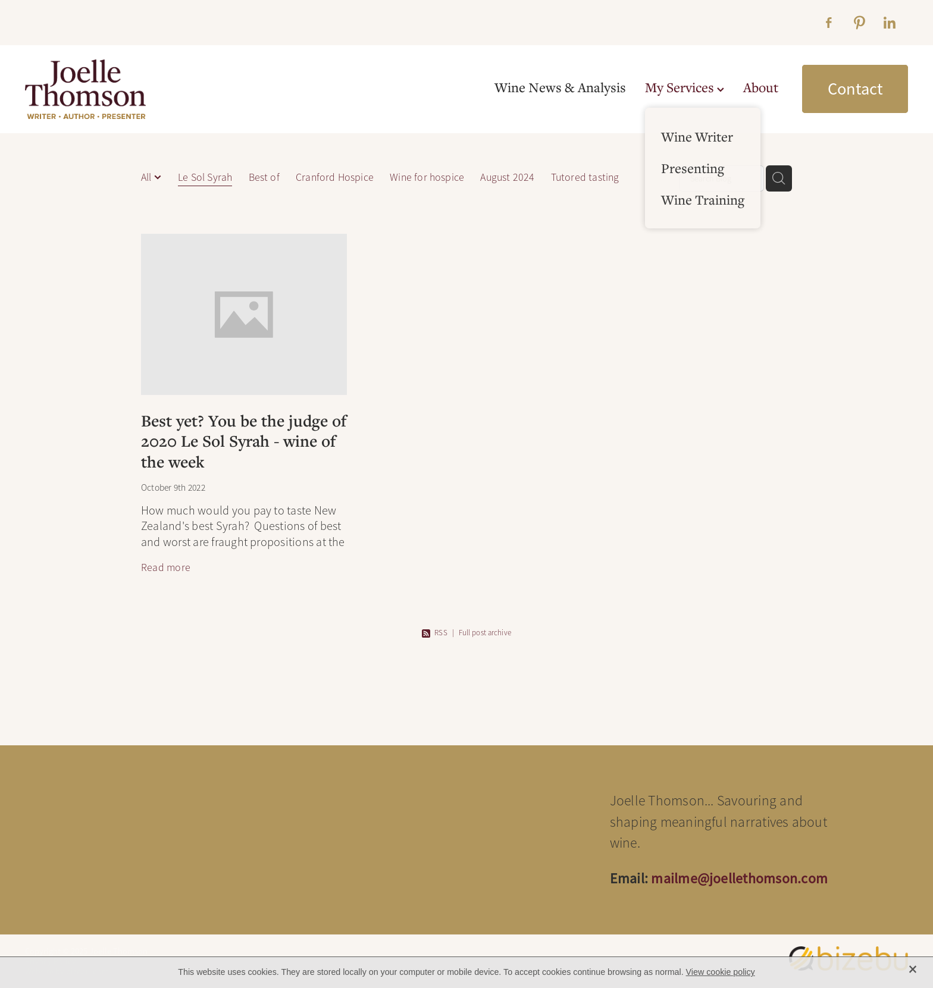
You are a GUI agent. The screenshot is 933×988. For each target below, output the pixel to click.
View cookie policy (720, 972)
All (147, 177)
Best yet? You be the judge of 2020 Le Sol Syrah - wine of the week (243, 441)
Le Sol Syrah (205, 177)
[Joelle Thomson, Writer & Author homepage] (113, 89)
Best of (264, 177)
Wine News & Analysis (560, 87)
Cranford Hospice (335, 177)
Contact (855, 88)
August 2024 (507, 177)
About (760, 87)
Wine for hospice (427, 177)
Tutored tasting (585, 177)
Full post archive (485, 633)
